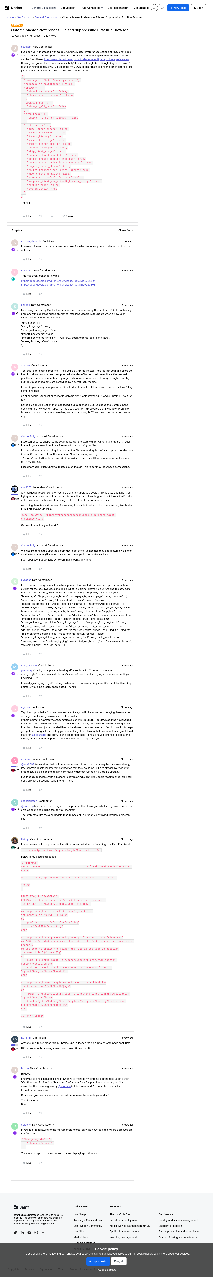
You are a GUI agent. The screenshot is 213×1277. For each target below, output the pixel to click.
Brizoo (25, 1068)
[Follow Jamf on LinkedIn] (22, 1232)
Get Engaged (143, 7)
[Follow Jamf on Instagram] (36, 1232)
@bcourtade (39, 734)
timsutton (26, 270)
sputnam (26, 46)
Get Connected (92, 7)
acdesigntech (29, 800)
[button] (178, 7)
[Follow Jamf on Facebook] (43, 1232)
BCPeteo (26, 1037)
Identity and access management (178, 1220)
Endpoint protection (170, 1225)
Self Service (166, 1214)
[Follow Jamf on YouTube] (29, 1232)
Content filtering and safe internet (178, 1237)
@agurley (26, 670)
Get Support (69, 7)
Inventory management (123, 1237)
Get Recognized (119, 7)
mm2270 (26, 487)
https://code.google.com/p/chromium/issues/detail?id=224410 (58, 280)
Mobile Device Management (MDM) (130, 1225)
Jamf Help (80, 1214)
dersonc (26, 1124)
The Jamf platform (120, 1214)
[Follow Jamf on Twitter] (15, 1232)
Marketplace (81, 1237)
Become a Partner (84, 1242)
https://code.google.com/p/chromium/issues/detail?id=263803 (58, 284)
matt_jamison (29, 665)
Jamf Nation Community (88, 1225)
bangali (25, 304)
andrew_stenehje (31, 241)
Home (10, 17)
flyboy (25, 839)
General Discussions (44, 7)
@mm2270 (27, 764)
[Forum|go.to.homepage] (13, 8)
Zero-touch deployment (123, 1220)
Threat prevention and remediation (179, 1231)
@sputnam (64, 1086)
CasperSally (28, 436)
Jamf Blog (80, 1231)
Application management (124, 1231)
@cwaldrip (27, 806)
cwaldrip (26, 758)
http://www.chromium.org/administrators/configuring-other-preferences (86, 59)
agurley (25, 365)
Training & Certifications (88, 1220)
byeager (26, 579)
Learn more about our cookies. (172, 1253)
